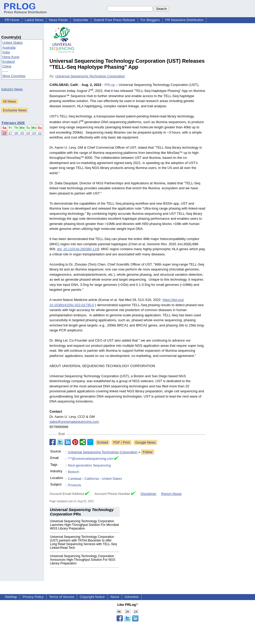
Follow (147, 452)
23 (34, 133)
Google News (145, 442)
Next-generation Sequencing (89, 465)
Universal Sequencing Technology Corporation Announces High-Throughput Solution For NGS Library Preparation (82, 559)
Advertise (132, 597)
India (6, 52)
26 (16, 133)
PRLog (109, 85)
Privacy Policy (33, 597)
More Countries (14, 76)
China (6, 66)
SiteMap (11, 597)
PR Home (12, 20)
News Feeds (58, 20)
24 (28, 133)
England (8, 62)
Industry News (12, 89)
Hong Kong (10, 57)
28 (4, 133)
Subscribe (80, 20)
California (91, 479)
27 (10, 133)
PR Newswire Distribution (184, 20)
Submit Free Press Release (114, 20)
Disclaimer (148, 494)
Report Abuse (171, 494)
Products (74, 485)
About (114, 597)
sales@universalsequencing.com (74, 422)
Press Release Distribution (25, 10)
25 (22, 133)
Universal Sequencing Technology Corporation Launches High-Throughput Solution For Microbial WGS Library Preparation (84, 524)
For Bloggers (150, 20)
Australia (9, 47)
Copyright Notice (92, 597)
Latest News (34, 20)
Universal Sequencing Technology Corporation (90, 76)
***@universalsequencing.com (90, 459)
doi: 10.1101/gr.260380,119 (77, 249)
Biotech (73, 472)
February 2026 (13, 123)
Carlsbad (74, 479)
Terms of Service (61, 597)
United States (12, 43)
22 (40, 133)
